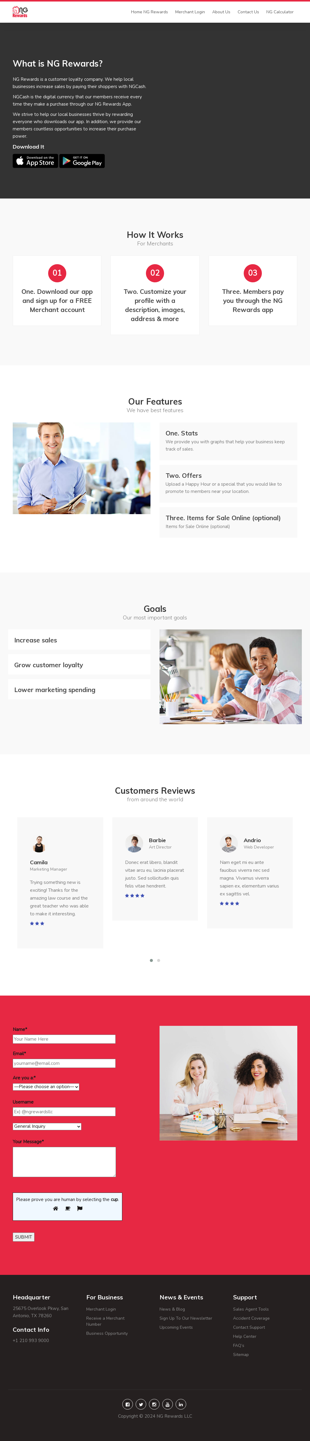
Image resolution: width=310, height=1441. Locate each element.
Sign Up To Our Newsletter (186, 1318)
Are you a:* (24, 1078)
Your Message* (28, 1142)
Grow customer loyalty (48, 665)
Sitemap (248, 1354)
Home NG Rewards (149, 12)
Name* (20, 1029)
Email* (19, 1054)
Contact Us (248, 12)
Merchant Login (190, 12)
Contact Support (249, 1327)
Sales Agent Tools (251, 1309)
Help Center (257, 1336)
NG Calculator (280, 12)
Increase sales (35, 640)
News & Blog (172, 1309)
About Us (221, 12)
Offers (184, 475)
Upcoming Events (176, 1327)
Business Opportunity (107, 1333)
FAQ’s (254, 1345)
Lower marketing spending (54, 690)
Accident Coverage (251, 1318)
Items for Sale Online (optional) (223, 518)
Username (23, 1102)
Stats (182, 433)
